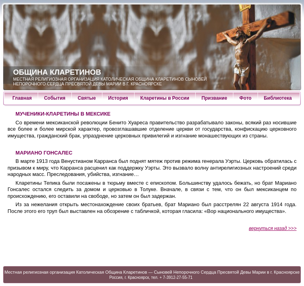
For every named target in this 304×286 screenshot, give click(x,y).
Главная (22, 98)
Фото (245, 98)
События (54, 98)
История (118, 98)
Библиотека (278, 98)
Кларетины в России (164, 98)
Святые (87, 98)
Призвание (214, 98)
